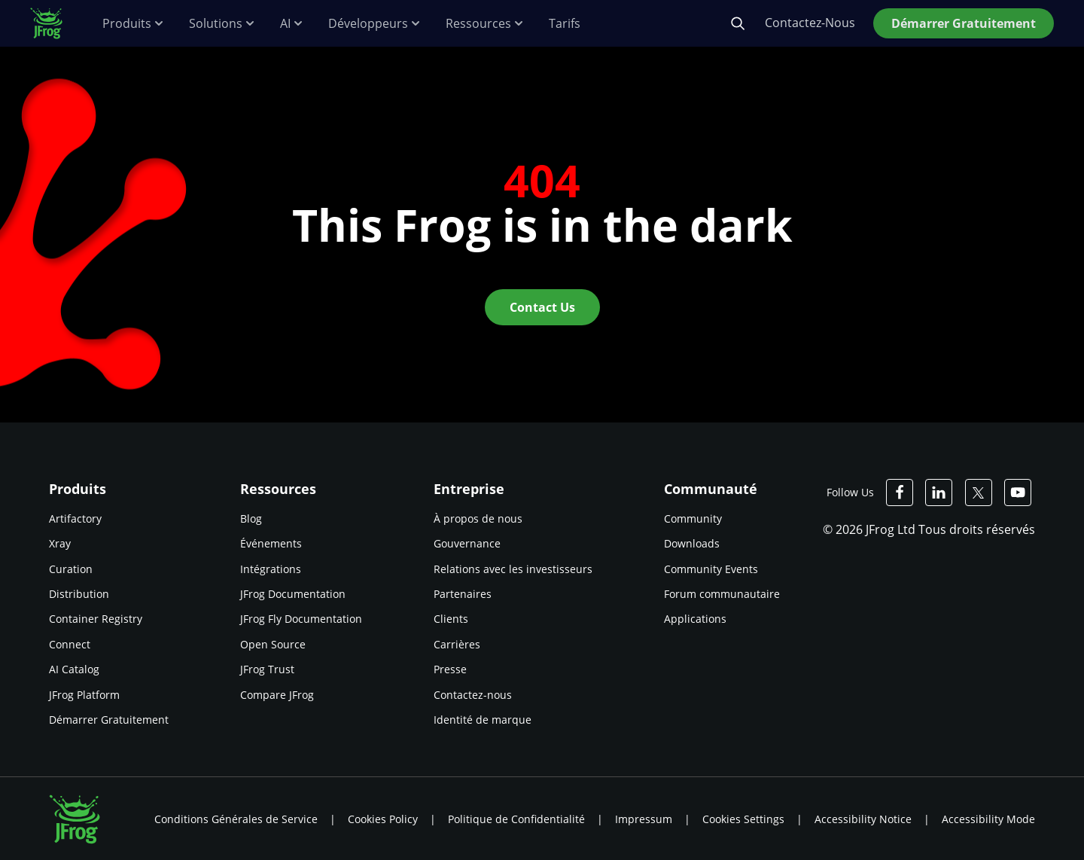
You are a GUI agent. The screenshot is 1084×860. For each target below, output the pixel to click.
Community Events (711, 569)
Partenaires (463, 594)
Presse (450, 669)
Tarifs (564, 24)
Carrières (457, 644)
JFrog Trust (267, 669)
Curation (71, 569)
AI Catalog (74, 669)
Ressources (485, 24)
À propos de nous (478, 518)
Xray (60, 543)
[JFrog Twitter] (978, 492)
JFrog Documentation (293, 594)
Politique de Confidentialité (516, 819)
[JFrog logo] (54, 23)
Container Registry (95, 618)
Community (693, 518)
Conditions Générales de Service (236, 819)
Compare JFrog (277, 695)
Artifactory (75, 518)
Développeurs (375, 24)
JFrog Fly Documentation (301, 618)
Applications (695, 618)
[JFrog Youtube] (1017, 492)
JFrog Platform (84, 695)
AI (292, 24)
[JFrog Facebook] (900, 492)
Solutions (222, 24)
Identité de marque (482, 719)
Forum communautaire (722, 594)
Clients (451, 618)
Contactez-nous (473, 695)
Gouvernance (467, 543)
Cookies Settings (743, 819)
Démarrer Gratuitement (109, 719)
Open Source (273, 644)
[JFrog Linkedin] (939, 492)
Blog (251, 518)
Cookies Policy (383, 819)
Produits (133, 24)
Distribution (79, 594)
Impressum (643, 819)
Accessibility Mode (988, 819)
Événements (271, 543)
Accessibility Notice (863, 819)
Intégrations (270, 569)
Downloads (692, 543)
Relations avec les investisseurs (513, 569)
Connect (69, 644)
